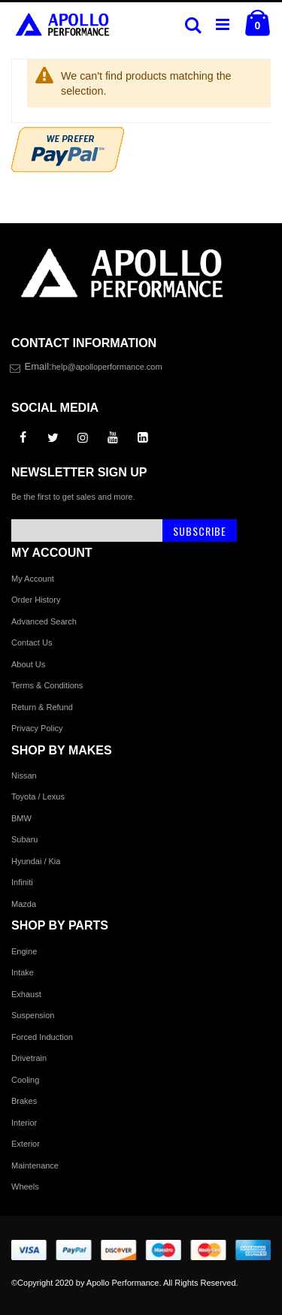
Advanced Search (44, 621)
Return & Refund (42, 707)
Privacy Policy (36, 728)
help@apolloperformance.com (107, 366)
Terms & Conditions (47, 685)
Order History (35, 599)
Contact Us (31, 642)
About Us (28, 664)
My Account (32, 578)
